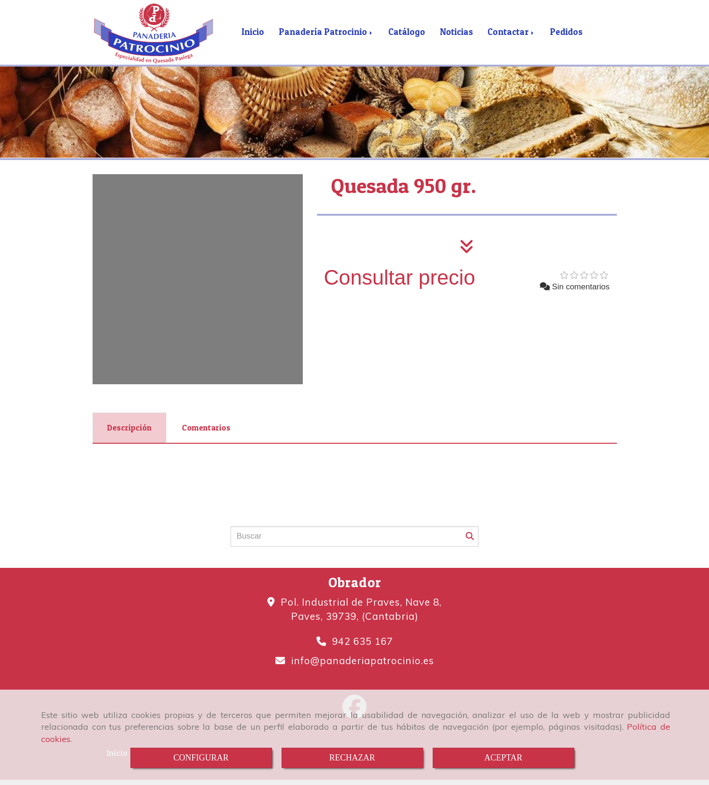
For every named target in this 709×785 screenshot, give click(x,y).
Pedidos (566, 36)
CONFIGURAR (201, 757)
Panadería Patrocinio (326, 36)
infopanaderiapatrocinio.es (362, 669)
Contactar (511, 36)
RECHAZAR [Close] (352, 757)
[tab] (129, 437)
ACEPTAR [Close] (503, 757)
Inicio (252, 36)
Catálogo (406, 36)
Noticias (456, 36)
